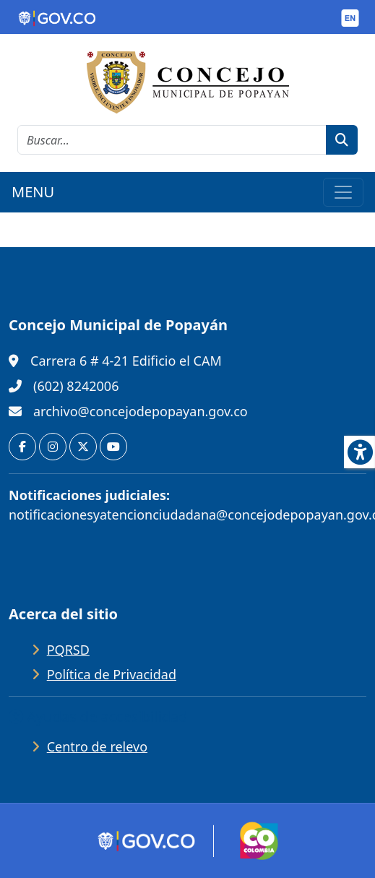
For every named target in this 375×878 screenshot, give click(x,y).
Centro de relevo (97, 746)
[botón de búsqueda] (342, 140)
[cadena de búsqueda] (172, 140)
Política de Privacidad (111, 674)
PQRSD (68, 649)
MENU (33, 192)
